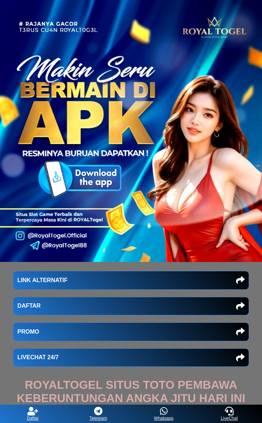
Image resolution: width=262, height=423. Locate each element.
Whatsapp (163, 413)
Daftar (33, 413)
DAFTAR (130, 306)
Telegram (98, 413)
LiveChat (229, 413)
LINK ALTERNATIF (130, 280)
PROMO (130, 332)
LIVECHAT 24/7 (130, 358)
